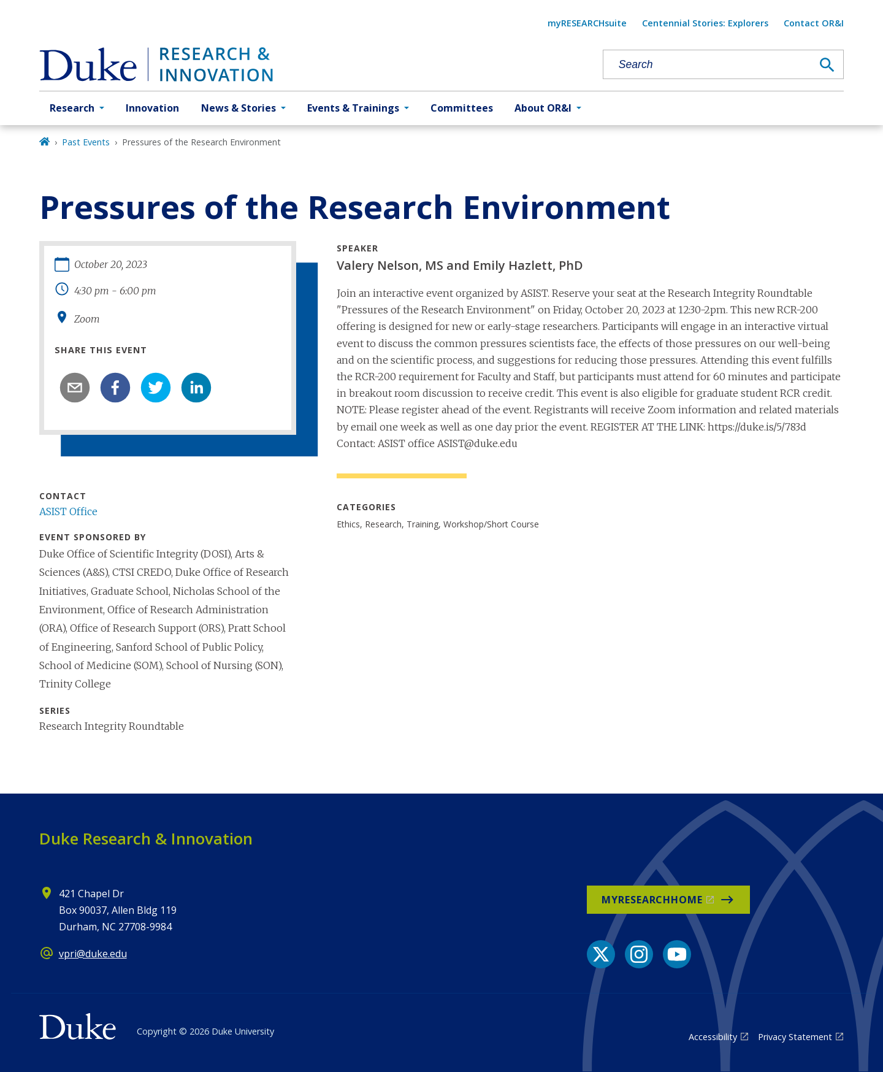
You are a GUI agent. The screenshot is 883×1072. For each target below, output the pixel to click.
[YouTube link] (677, 954)
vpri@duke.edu (93, 953)
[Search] (827, 65)
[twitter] (155, 387)
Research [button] (72, 108)
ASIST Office (68, 511)
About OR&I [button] (542, 108)
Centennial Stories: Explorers (705, 23)
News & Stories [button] (238, 108)
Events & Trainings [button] (353, 108)
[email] (74, 387)
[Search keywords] (707, 64)
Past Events (86, 142)
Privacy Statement (795, 1037)
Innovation (152, 108)
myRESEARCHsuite (587, 23)
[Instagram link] (639, 954)
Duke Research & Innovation (146, 838)
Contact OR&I (814, 23)
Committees (461, 108)
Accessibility (713, 1037)
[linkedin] (196, 387)
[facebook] (115, 387)
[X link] (601, 954)
